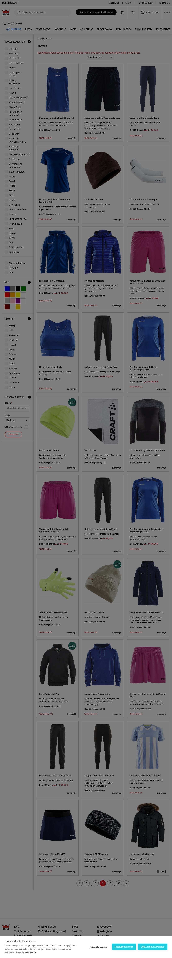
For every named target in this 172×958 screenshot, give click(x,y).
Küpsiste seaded (98, 947)
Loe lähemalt (31, 952)
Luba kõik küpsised (152, 947)
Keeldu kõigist (124, 947)
